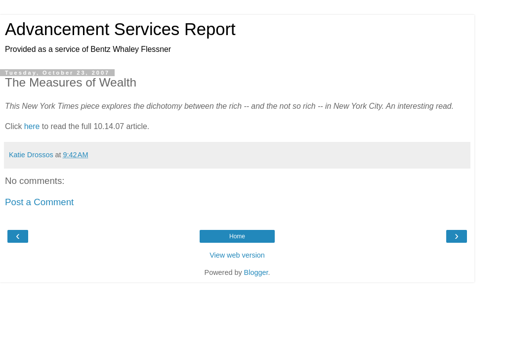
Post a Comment (39, 202)
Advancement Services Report (120, 29)
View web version (237, 255)
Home (237, 236)
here (32, 126)
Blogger (256, 272)
